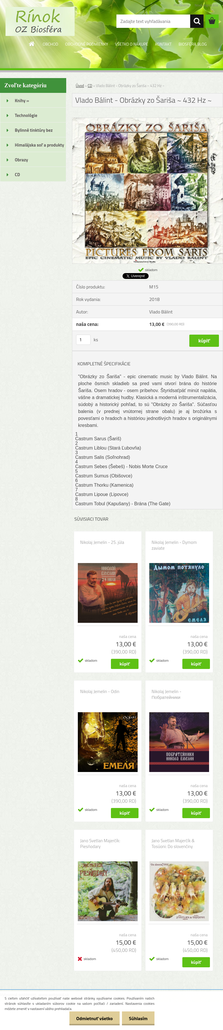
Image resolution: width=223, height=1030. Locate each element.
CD (90, 86)
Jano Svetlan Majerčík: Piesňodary (100, 843)
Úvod (80, 86)
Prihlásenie (182, 5)
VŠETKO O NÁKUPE (131, 44)
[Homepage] (32, 43)
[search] (197, 21)
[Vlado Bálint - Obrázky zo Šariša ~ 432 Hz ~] (147, 120)
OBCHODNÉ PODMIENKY (86, 44)
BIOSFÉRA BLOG (193, 44)
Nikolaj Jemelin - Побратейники (166, 694)
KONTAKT (163, 44)
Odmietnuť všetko (93, 1018)
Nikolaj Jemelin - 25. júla (102, 542)
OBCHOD (50, 44)
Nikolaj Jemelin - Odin (99, 692)
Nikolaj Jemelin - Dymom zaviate (174, 545)
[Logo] (40, 21)
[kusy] (83, 340)
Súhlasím (138, 1018)
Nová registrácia (206, 5)
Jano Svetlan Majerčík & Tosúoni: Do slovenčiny (173, 843)
